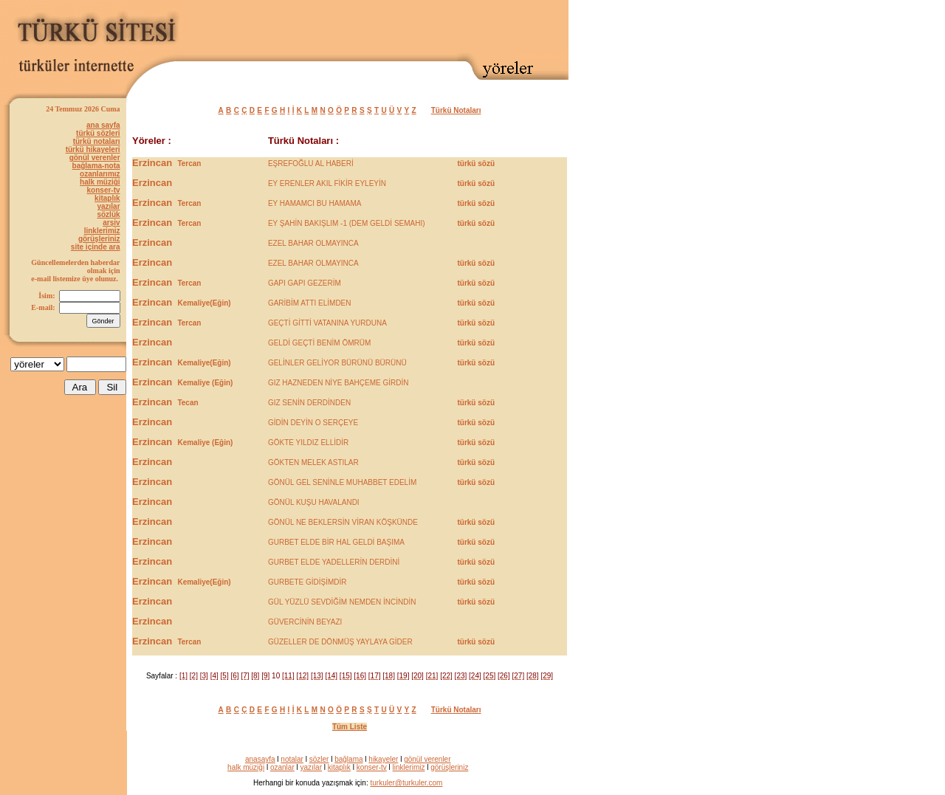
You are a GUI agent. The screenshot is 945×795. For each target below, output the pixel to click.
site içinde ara (95, 247)
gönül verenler (94, 158)
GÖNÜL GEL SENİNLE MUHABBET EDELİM (342, 482)
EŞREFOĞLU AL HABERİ (311, 163)
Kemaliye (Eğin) (205, 383)
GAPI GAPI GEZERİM (304, 283)
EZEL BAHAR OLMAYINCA (313, 243)
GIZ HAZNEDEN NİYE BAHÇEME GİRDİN (338, 383)
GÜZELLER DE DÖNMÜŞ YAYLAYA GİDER (340, 642)
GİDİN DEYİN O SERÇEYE (313, 423)
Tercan (189, 163)
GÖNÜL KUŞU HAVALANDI (314, 502)
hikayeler (383, 759)
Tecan (187, 403)
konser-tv (103, 190)
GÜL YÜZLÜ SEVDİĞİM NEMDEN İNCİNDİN (342, 602)
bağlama (348, 759)
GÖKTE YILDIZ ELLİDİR (308, 442)
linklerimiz (102, 231)
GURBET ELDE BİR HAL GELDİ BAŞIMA (336, 542)
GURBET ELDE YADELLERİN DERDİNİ (333, 562)
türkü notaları (96, 141)
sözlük (108, 214)
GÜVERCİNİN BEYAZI (305, 622)
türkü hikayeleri (93, 149)
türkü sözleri (98, 133)
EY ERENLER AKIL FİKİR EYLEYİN (327, 183)
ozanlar (282, 767)
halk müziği (100, 182)
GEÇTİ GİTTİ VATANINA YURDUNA (327, 323)
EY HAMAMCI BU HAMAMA (315, 203)
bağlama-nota (96, 166)
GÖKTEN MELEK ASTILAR (313, 462)
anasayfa (260, 759)
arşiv (111, 222)
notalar (292, 759)
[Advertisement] (395, 27)
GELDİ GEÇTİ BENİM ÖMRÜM (319, 343)
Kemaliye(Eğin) (203, 303)
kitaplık (107, 198)
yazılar (108, 206)
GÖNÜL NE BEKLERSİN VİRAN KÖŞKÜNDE (343, 522)
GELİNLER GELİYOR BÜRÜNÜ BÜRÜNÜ (337, 363)
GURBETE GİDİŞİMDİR (307, 582)
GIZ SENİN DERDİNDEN (309, 403)
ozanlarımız (100, 174)
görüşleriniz (99, 239)
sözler (319, 759)
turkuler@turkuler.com (406, 783)
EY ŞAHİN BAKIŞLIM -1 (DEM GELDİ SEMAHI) (346, 223)
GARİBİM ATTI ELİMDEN (309, 303)
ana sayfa (103, 125)
